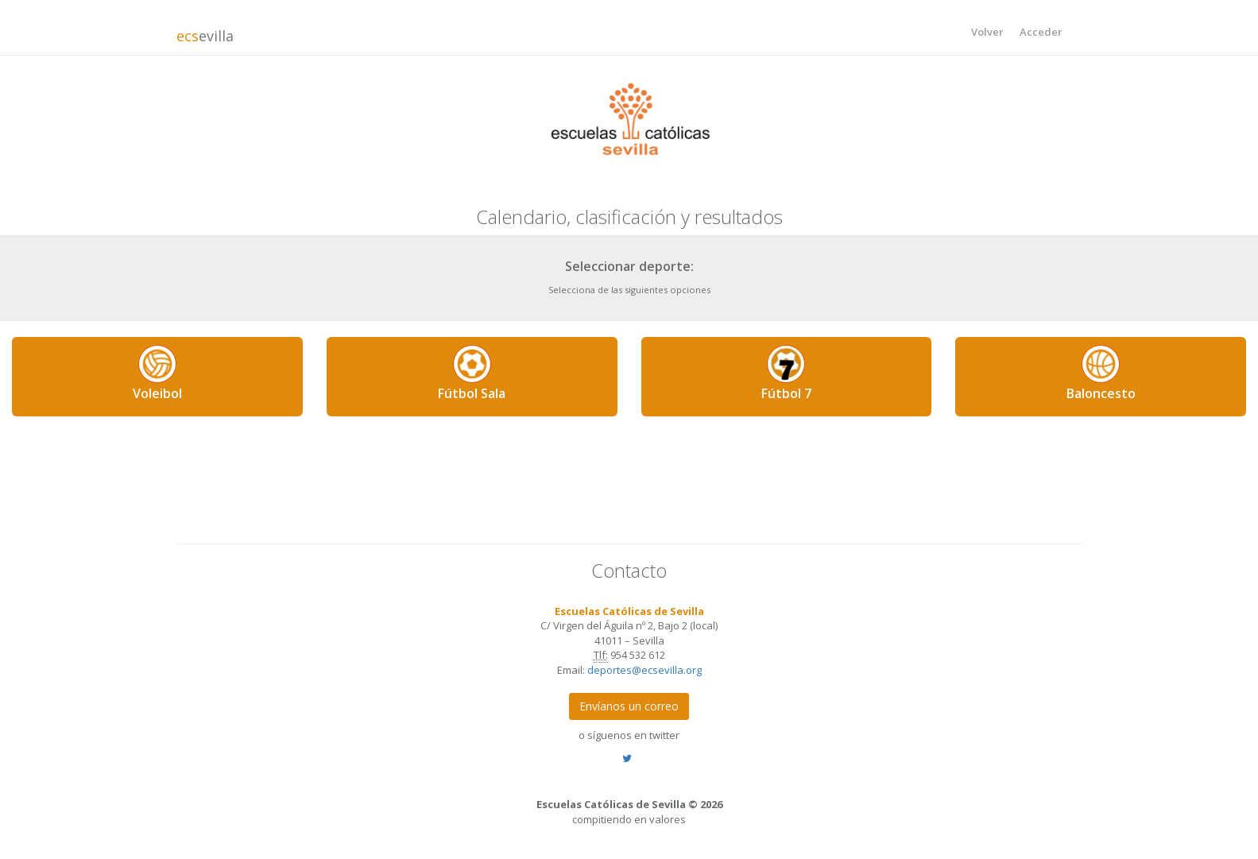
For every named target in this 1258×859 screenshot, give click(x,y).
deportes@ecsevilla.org (644, 670)
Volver (987, 32)
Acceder (1041, 32)
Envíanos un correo (629, 706)
